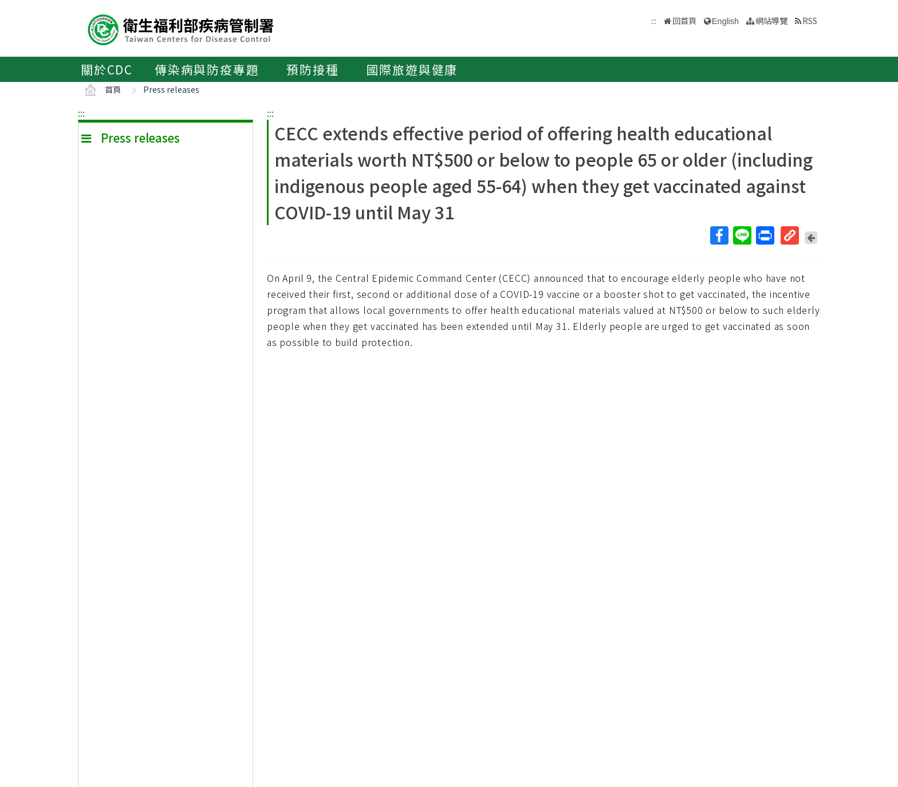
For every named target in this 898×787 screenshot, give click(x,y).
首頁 (113, 89)
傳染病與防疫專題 (207, 69)
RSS (809, 20)
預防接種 (312, 69)
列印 (764, 235)
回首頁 (684, 20)
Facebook (718, 235)
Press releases (171, 89)
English (725, 21)
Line (741, 235)
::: (81, 113)
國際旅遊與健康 (412, 69)
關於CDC (107, 69)
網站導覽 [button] (771, 20)
